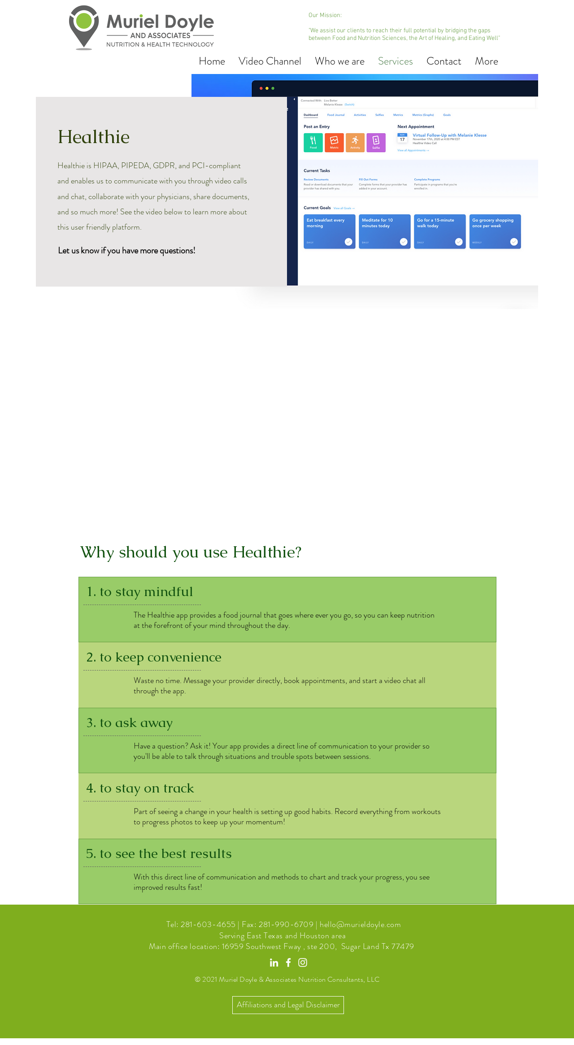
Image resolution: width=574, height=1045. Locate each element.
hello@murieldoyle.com (360, 924)
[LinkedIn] (274, 962)
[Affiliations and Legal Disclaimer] (288, 1005)
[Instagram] (303, 962)
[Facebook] (288, 962)
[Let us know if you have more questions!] (126, 251)
